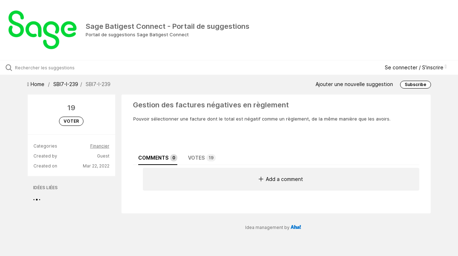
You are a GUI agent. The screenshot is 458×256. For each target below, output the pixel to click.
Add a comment (281, 179)
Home (36, 84)
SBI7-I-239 (65, 84)
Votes (202, 157)
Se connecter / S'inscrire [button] (416, 67)
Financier (99, 146)
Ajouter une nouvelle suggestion (354, 84)
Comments (157, 157)
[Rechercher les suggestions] (54, 67)
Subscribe (415, 84)
